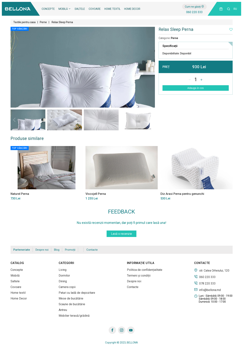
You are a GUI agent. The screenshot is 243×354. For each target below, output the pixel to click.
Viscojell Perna (96, 194)
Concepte (48, 8)
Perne (43, 22)
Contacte (92, 249)
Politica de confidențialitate (144, 270)
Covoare (95, 8)
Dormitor (64, 275)
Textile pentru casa (24, 22)
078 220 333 (205, 283)
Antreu (63, 310)
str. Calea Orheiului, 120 (211, 270)
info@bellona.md (207, 290)
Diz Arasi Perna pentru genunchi (182, 194)
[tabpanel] (28, 119)
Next (151, 119)
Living (62, 270)
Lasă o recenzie (121, 234)
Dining (63, 281)
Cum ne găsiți (194, 6)
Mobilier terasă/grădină (74, 315)
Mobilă (64, 8)
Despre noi (42, 249)
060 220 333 (194, 12)
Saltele (80, 8)
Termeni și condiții (138, 275)
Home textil (112, 8)
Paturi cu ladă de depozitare (77, 292)
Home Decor (132, 8)
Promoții (70, 249)
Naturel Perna (20, 194)
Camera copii (67, 287)
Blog (56, 249)
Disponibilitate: (176, 53)
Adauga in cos (195, 88)
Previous (14, 119)
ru (235, 9)
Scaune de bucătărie (72, 304)
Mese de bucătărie (71, 298)
